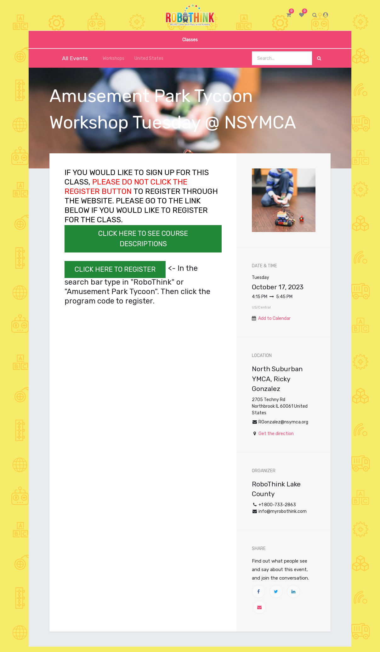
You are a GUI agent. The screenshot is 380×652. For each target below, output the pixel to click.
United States (146, 58)
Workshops (109, 58)
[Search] (319, 58)
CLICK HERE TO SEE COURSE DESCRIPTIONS (143, 239)
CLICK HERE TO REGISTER (115, 269)
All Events (71, 58)
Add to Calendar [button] (274, 318)
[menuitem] (190, 39)
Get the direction (276, 433)
